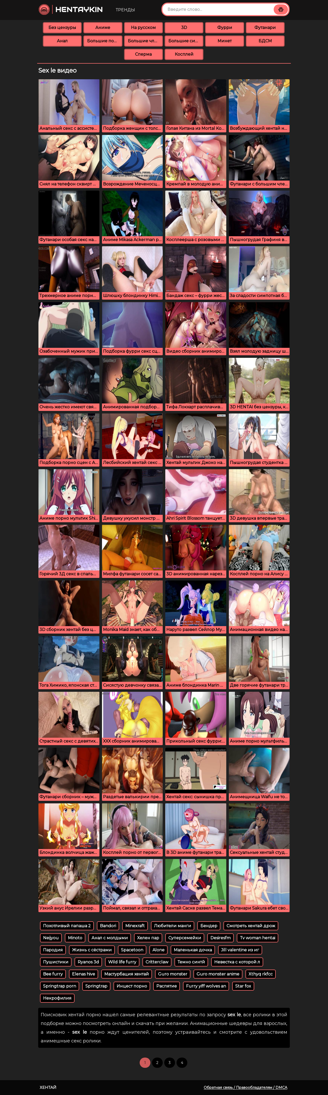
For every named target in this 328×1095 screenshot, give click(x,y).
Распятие (166, 986)
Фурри (224, 27)
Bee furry (53, 974)
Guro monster (172, 974)
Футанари (265, 27)
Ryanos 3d (88, 962)
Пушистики (55, 962)
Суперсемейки (184, 937)
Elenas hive (83, 974)
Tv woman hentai (257, 937)
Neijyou (51, 937)
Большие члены (145, 40)
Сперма (143, 54)
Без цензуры (62, 27)
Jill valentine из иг (240, 950)
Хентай (48, 1087)
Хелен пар (148, 937)
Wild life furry (122, 962)
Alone (158, 950)
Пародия (53, 950)
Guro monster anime (218, 974)
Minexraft (135, 925)
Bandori (108, 925)
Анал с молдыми (109, 937)
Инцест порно (132, 986)
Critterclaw (157, 962)
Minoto (75, 937)
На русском (143, 27)
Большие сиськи (185, 40)
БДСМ (265, 40)
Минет (225, 40)
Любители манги (172, 925)
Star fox (243, 986)
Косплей (184, 54)
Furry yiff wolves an (206, 986)
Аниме (102, 27)
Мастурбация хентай (126, 974)
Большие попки (104, 40)
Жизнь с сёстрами (92, 950)
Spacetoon (132, 950)
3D (184, 27)
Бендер (208, 925)
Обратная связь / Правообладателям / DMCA (245, 1087)
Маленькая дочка (193, 950)
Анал (62, 40)
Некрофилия (57, 998)
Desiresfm (220, 937)
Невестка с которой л (237, 962)
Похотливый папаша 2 (67, 925)
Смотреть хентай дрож (251, 925)
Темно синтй (191, 962)
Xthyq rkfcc (261, 974)
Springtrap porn (59, 986)
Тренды (125, 9)
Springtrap (96, 986)
